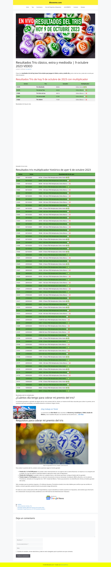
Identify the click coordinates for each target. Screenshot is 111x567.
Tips (33, 7)
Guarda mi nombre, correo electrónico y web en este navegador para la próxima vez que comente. (45, 551)
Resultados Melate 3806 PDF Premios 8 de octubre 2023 (30, 507)
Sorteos (28, 506)
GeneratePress (64, 564)
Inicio (27, 7)
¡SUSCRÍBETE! (67, 7)
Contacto (76, 7)
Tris (31, 506)
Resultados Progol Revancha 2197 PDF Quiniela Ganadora (31, 509)
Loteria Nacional (21, 506)
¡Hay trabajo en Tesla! (49, 409)
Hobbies (19, 504)
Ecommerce (39, 7)
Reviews (83, 7)
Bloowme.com (55, 2)
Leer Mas (81, 414)
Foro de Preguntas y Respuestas (53, 7)
